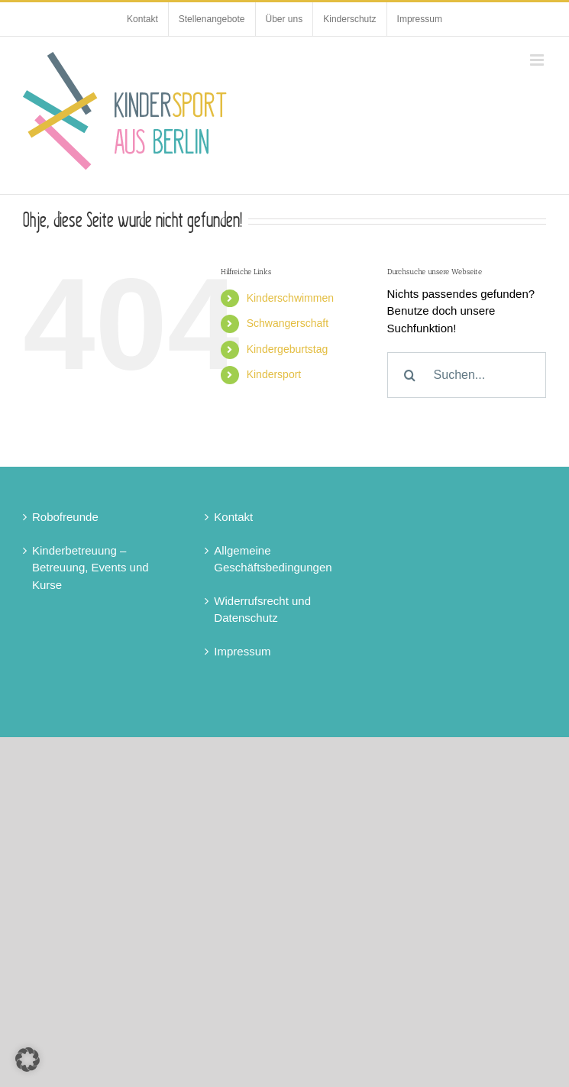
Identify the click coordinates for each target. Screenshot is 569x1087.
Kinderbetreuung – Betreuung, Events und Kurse (90, 567)
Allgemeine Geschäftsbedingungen (272, 559)
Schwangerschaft (287, 323)
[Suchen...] (466, 375)
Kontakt (233, 516)
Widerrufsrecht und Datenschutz (262, 609)
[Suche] (410, 375)
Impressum (242, 651)
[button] (27, 1059)
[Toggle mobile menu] (538, 60)
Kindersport (274, 374)
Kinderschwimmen (290, 298)
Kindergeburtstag (287, 349)
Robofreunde (65, 516)
